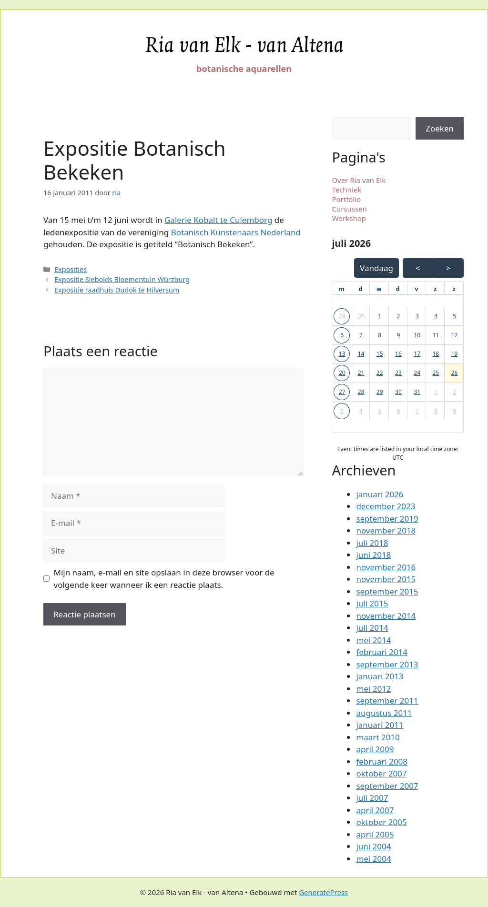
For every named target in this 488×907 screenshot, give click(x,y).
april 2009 (375, 749)
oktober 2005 (381, 821)
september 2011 (387, 700)
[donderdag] (398, 289)
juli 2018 (372, 542)
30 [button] (361, 316)
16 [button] (398, 354)
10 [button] (417, 335)
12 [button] (454, 335)
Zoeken (440, 128)
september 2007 (387, 785)
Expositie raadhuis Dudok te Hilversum (116, 289)
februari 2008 (381, 761)
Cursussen (349, 208)
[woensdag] (379, 289)
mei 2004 (373, 858)
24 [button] (417, 373)
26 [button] (454, 373)
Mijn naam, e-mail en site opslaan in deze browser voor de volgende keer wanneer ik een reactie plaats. (164, 578)
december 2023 (385, 506)
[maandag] (341, 289)
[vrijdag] (416, 289)
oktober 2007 (381, 773)
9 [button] (398, 335)
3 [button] (417, 316)
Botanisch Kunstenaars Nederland (236, 232)
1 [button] (379, 316)
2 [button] (398, 316)
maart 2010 (377, 737)
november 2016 (386, 567)
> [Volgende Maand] (448, 267)
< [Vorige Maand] (418, 267)
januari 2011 (379, 724)
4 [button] (435, 316)
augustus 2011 (384, 712)
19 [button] (454, 354)
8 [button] (379, 335)
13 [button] (342, 354)
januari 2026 (379, 494)
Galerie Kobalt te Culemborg (218, 219)
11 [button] (436, 335)
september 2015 (387, 591)
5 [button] (454, 316)
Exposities (70, 269)
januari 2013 (379, 676)
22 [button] (379, 373)
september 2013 (387, 664)
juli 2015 (372, 603)
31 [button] (417, 392)
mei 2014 (373, 640)
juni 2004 (373, 846)
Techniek (346, 189)
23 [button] (398, 373)
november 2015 (386, 579)
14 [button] (361, 354)
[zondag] (454, 289)
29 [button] (342, 316)
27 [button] (342, 392)
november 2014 (386, 615)
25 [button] (436, 373)
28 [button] (361, 392)
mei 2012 (373, 688)
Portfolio (346, 199)
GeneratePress (323, 892)
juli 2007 (372, 797)
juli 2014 (372, 627)
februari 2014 (381, 651)
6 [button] (342, 335)
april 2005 (375, 834)
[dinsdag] (360, 289)
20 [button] (342, 373)
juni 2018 (373, 554)
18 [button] (436, 354)
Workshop (349, 218)
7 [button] (361, 335)
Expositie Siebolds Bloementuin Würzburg (122, 279)
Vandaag (376, 267)
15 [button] (379, 354)
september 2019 (387, 518)
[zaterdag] (435, 289)
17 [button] (417, 354)
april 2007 (375, 810)
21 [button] (361, 373)
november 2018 (386, 530)
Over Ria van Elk (359, 180)
